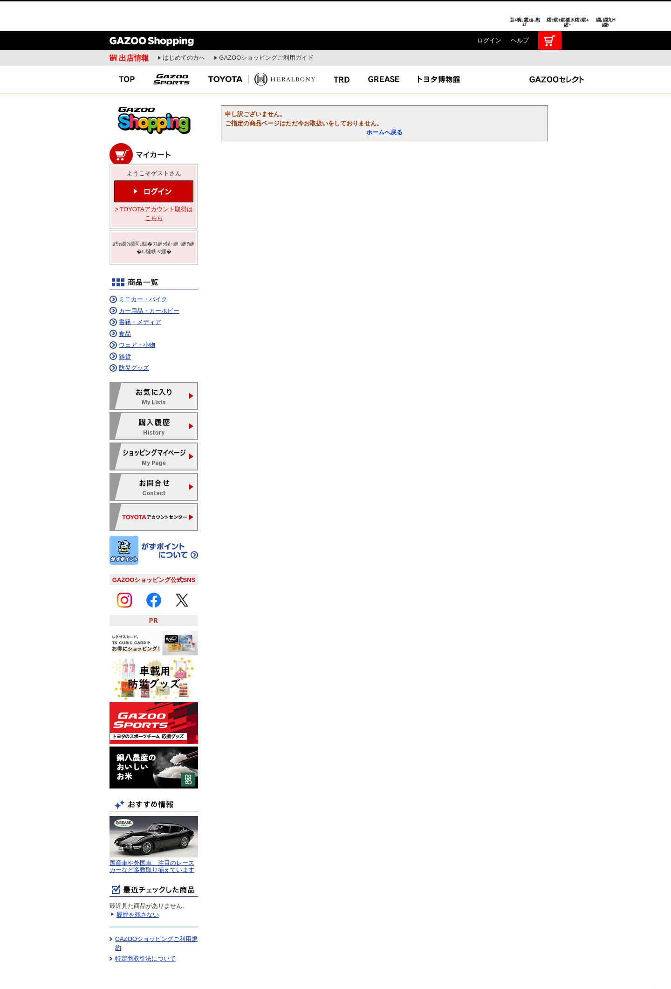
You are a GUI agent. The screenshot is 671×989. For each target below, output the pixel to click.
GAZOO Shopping (152, 9)
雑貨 (125, 325)
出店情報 (134, 26)
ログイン (489, 9)
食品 (125, 302)
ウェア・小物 (137, 313)
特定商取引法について (145, 927)
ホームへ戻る (384, 100)
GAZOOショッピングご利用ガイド (266, 26)
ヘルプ (520, 9)
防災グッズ (134, 336)
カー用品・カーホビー (149, 279)
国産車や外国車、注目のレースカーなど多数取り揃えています (152, 835)
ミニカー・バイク (143, 267)
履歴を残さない (137, 883)
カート (549, 9)
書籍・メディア (140, 290)
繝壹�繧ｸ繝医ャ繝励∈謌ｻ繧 (654, 970)
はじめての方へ (184, 26)
